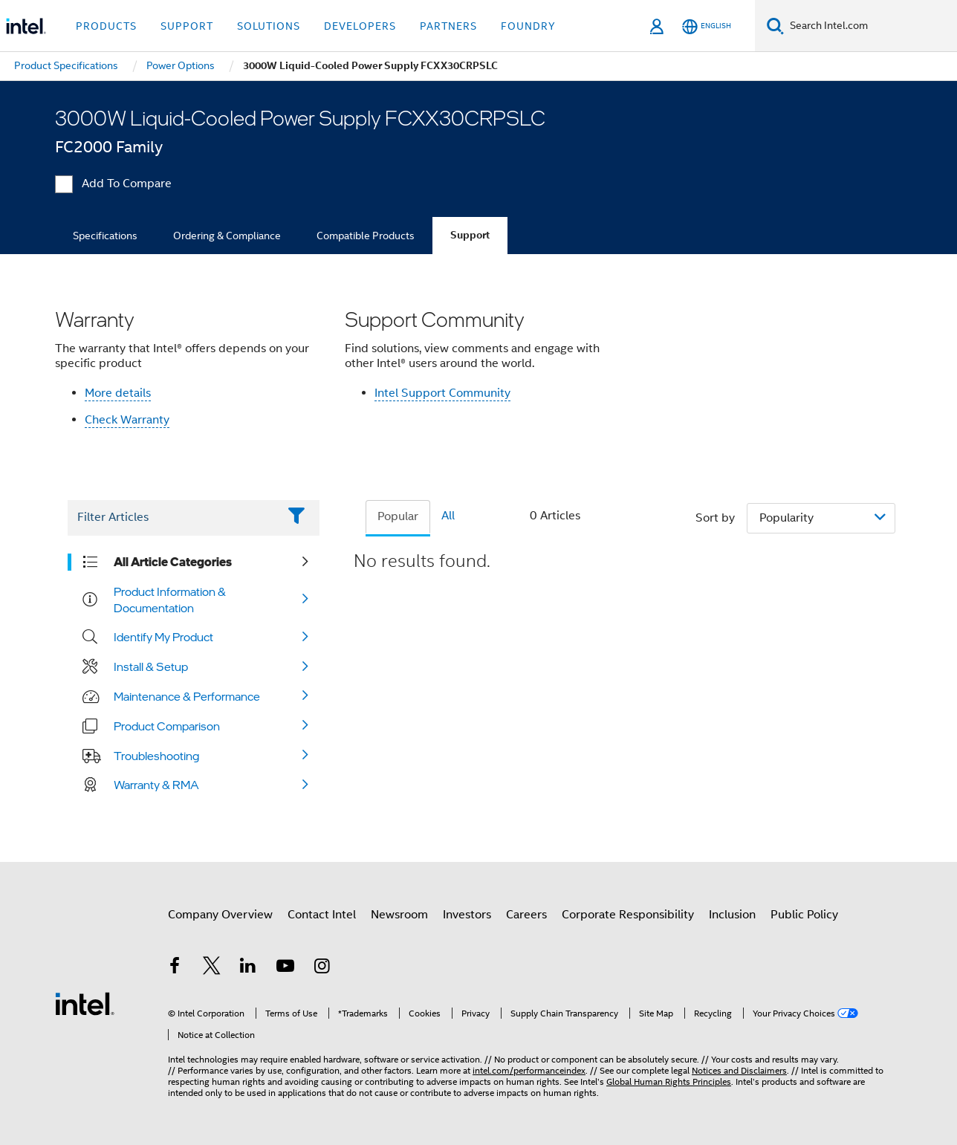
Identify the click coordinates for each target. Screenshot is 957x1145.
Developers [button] (360, 26)
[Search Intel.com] (870, 26)
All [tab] (448, 515)
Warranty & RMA (156, 784)
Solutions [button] (268, 26)
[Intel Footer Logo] (84, 1003)
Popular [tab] (397, 516)
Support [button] (186, 26)
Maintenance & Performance (187, 696)
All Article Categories (173, 561)
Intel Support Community (442, 393)
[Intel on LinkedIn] (248, 968)
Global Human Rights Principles (668, 1081)
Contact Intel (322, 914)
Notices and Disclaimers (739, 1070)
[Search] (775, 25)
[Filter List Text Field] (173, 518)
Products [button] (106, 26)
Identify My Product (163, 636)
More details (118, 393)
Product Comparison (167, 726)
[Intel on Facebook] (174, 968)
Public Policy (804, 914)
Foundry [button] (528, 26)
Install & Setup (151, 666)
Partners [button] (448, 26)
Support (470, 235)
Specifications (105, 235)
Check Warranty (127, 419)
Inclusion (732, 914)
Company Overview (220, 914)
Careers (526, 914)
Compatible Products (366, 235)
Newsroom (399, 914)
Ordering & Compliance (227, 235)
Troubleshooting (156, 755)
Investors (467, 914)
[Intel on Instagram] (321, 968)
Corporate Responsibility (628, 914)
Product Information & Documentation (170, 599)
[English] (706, 26)
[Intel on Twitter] (211, 968)
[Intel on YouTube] (285, 968)
